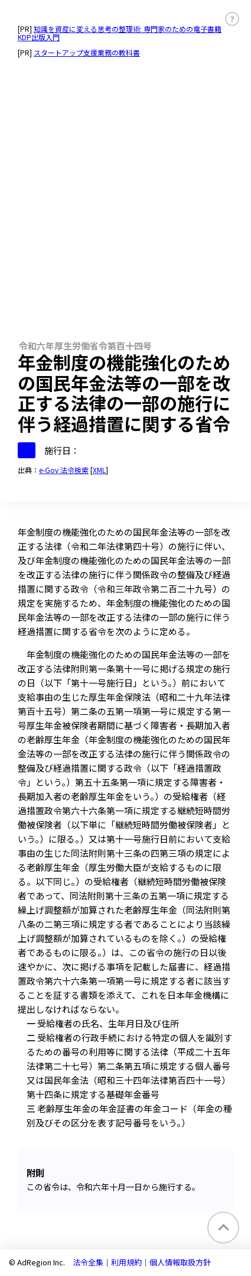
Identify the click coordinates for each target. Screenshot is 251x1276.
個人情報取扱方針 (180, 1262)
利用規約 (126, 1262)
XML (99, 470)
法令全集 (88, 1262)
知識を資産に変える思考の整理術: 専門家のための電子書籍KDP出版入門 (119, 33)
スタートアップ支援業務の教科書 (87, 52)
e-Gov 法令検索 (64, 470)
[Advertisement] (125, 193)
